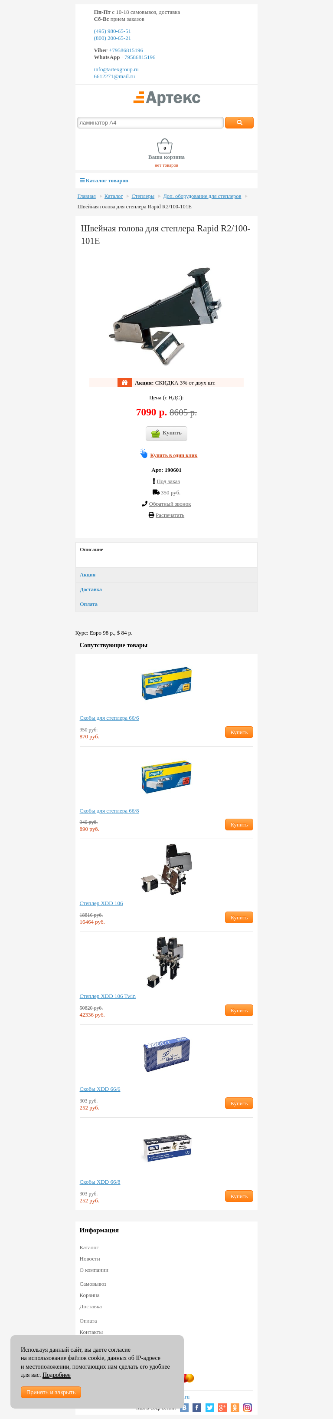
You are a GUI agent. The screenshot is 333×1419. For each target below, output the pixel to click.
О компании (94, 1270)
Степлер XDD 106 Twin (108, 996)
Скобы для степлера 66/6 (109, 717)
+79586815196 (125, 50)
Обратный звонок (170, 503)
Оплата (89, 604)
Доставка (91, 589)
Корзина (90, 1295)
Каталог (113, 196)
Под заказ (168, 481)
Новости (90, 1258)
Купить (166, 433)
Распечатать (170, 515)
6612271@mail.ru (114, 76)
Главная (87, 196)
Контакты (91, 1332)
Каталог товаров (104, 180)
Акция (87, 575)
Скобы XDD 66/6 (100, 1089)
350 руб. (170, 492)
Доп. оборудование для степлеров (202, 196)
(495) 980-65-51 (112, 31)
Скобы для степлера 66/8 (109, 810)
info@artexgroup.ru (116, 69)
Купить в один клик (174, 455)
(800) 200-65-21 (112, 38)
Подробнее (56, 1375)
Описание (91, 550)
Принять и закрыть (50, 1392)
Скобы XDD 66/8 (100, 1182)
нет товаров (167, 165)
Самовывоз (93, 1284)
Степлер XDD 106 (101, 903)
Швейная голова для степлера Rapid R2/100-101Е (135, 207)
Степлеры (142, 196)
